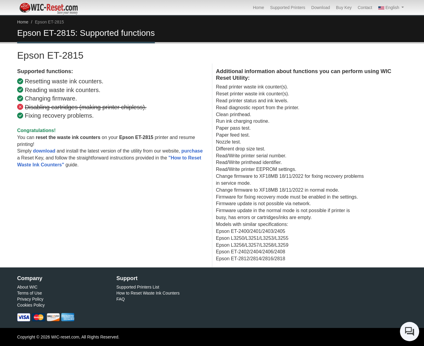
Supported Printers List (137, 287)
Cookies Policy (31, 305)
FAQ (120, 299)
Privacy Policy (30, 299)
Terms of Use (29, 293)
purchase (192, 150)
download (44, 150)
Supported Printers (287, 7)
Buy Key (344, 7)
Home (258, 7)
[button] (391, 8)
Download (320, 7)
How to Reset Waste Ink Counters (148, 293)
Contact (365, 7)
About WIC (27, 287)
